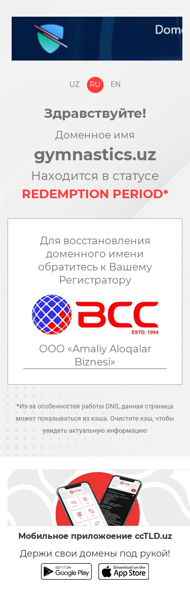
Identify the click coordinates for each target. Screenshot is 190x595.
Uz (74, 84)
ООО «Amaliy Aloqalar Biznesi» (95, 355)
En (115, 84)
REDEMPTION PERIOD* (95, 194)
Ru (95, 84)
